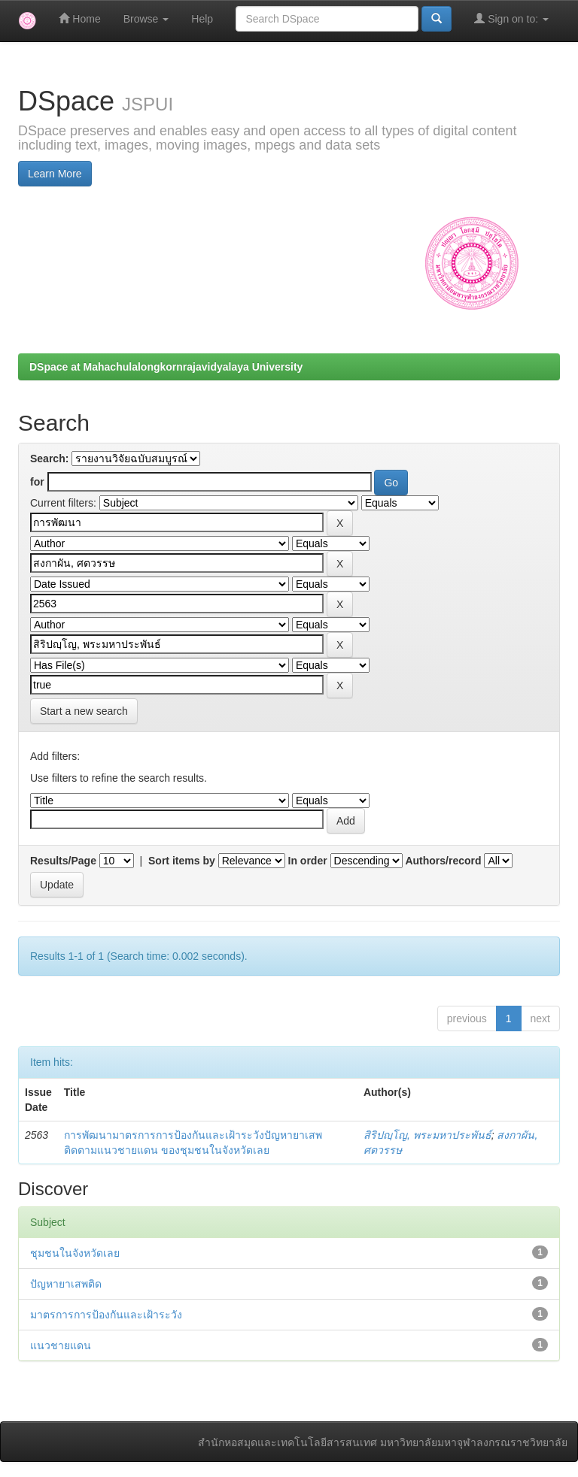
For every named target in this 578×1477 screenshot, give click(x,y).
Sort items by (181, 861)
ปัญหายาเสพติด (66, 1284)
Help (202, 19)
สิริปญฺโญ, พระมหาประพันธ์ (427, 1135)
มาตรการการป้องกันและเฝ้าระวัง (106, 1315)
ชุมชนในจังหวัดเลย (75, 1253)
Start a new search (84, 711)
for (37, 482)
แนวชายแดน (60, 1345)
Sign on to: (511, 18)
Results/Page (63, 861)
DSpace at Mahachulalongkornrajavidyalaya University (166, 367)
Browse (146, 19)
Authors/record (443, 861)
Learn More (55, 174)
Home (79, 18)
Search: (49, 458)
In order (307, 861)
